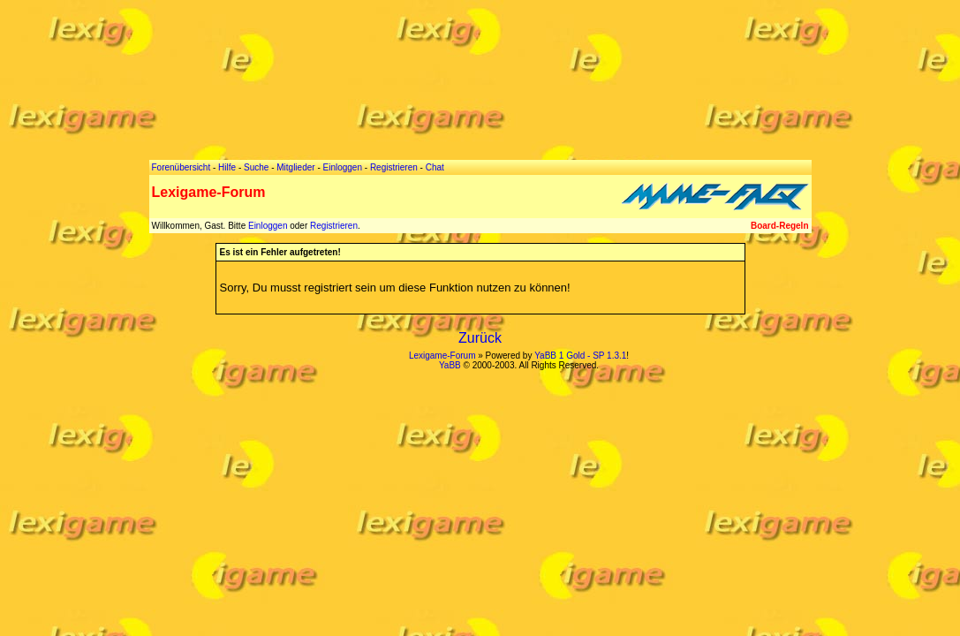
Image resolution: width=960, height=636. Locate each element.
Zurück (480, 337)
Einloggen (267, 226)
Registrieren (334, 226)
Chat (435, 167)
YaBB (450, 365)
